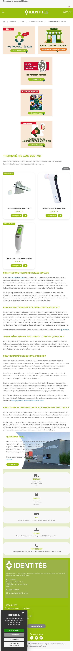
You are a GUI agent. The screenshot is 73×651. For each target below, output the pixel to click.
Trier (66, 169)
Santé (22, 22)
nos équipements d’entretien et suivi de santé (27, 400)
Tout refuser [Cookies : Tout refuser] (14, 635)
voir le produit (16, 215)
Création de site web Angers (36, 646)
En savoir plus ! (12, 464)
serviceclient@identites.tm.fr (18, 593)
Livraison (26, 608)
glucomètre (65, 329)
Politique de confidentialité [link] (14, 644)
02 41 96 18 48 (14, 590)
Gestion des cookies (57, 644)
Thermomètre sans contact (57, 22)
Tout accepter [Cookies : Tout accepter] (14, 630)
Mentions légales (43, 644)
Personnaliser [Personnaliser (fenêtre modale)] (14, 639)
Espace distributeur (36, 626)
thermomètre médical (17, 277)
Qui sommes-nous (12, 608)
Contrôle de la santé (36, 22)
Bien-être (13, 22)
